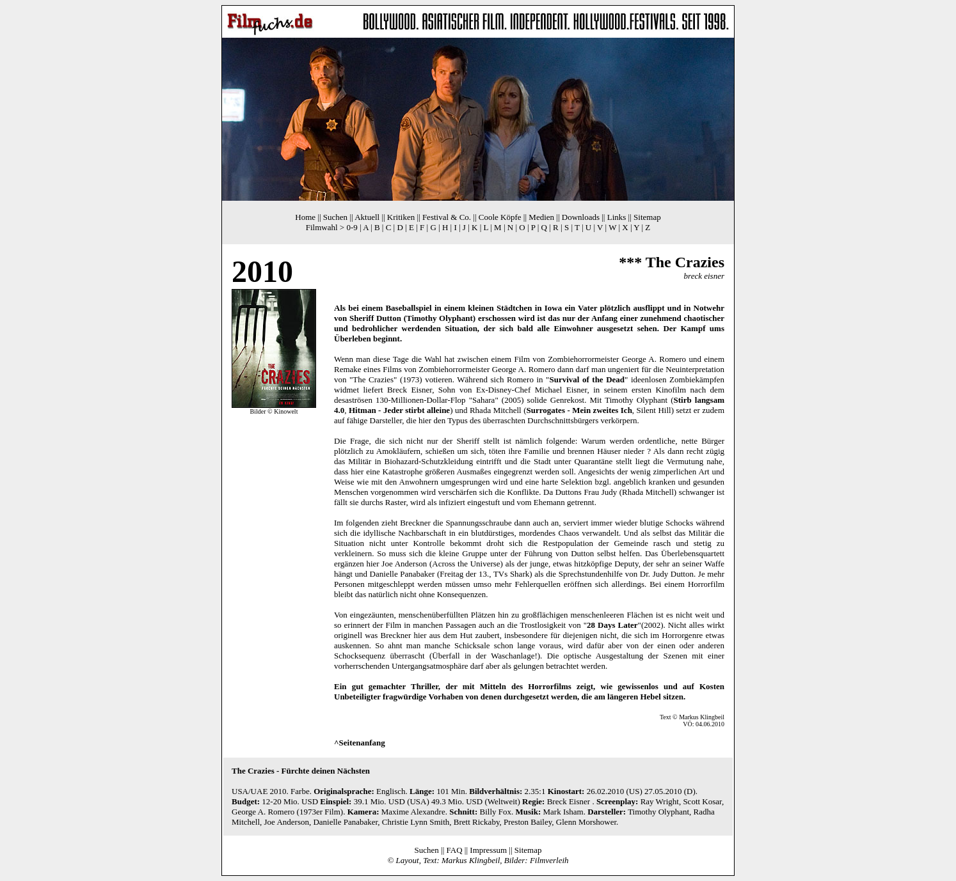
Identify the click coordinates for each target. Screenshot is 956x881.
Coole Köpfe (500, 217)
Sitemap (647, 217)
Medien (541, 217)
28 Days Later (612, 625)
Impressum (488, 850)
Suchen (335, 217)
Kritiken (401, 217)
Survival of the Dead (587, 379)
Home (305, 217)
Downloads (581, 217)
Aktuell (367, 217)
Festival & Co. (446, 217)
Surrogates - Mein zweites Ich (579, 410)
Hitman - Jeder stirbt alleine (399, 410)
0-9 (351, 227)
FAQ (455, 850)
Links (616, 217)
